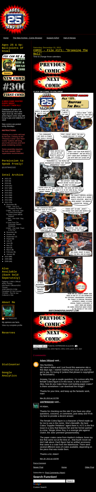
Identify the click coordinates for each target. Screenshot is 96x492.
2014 (7, 195)
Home (6, 38)
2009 (7, 259)
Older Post (89, 467)
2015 (7, 193)
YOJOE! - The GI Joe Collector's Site (10, 294)
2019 (7, 183)
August (9, 239)
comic (68, 349)
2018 (7, 186)
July (8, 241)
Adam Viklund (47, 360)
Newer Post (38, 467)
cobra (63, 349)
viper (80, 349)
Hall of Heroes (70, 38)
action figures (55, 349)
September (11, 237)
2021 (7, 179)
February (10, 252)
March (9, 250)
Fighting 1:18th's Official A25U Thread (11, 282)
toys (76, 349)
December (11, 204)
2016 (7, 190)
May (8, 245)
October (10, 234)
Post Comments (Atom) (55, 472)
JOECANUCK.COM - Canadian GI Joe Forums (11, 290)
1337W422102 (47, 402)
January (10, 254)
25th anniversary (44, 349)
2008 (7, 261)
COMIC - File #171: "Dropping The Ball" (14, 207)
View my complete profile (12, 325)
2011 (7, 202)
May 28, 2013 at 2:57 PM (49, 398)
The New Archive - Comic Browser (27, 38)
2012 (7, 200)
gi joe (72, 349)
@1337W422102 (9, 167)
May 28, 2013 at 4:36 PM (49, 459)
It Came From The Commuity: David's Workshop (13, 224)
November (11, 232)
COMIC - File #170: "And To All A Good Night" (14, 211)
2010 (7, 256)
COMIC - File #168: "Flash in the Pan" (15, 229)
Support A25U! (53, 38)
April (8, 248)
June (9, 243)
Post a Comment (39, 463)
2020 (7, 181)
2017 (7, 188)
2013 (7, 197)
